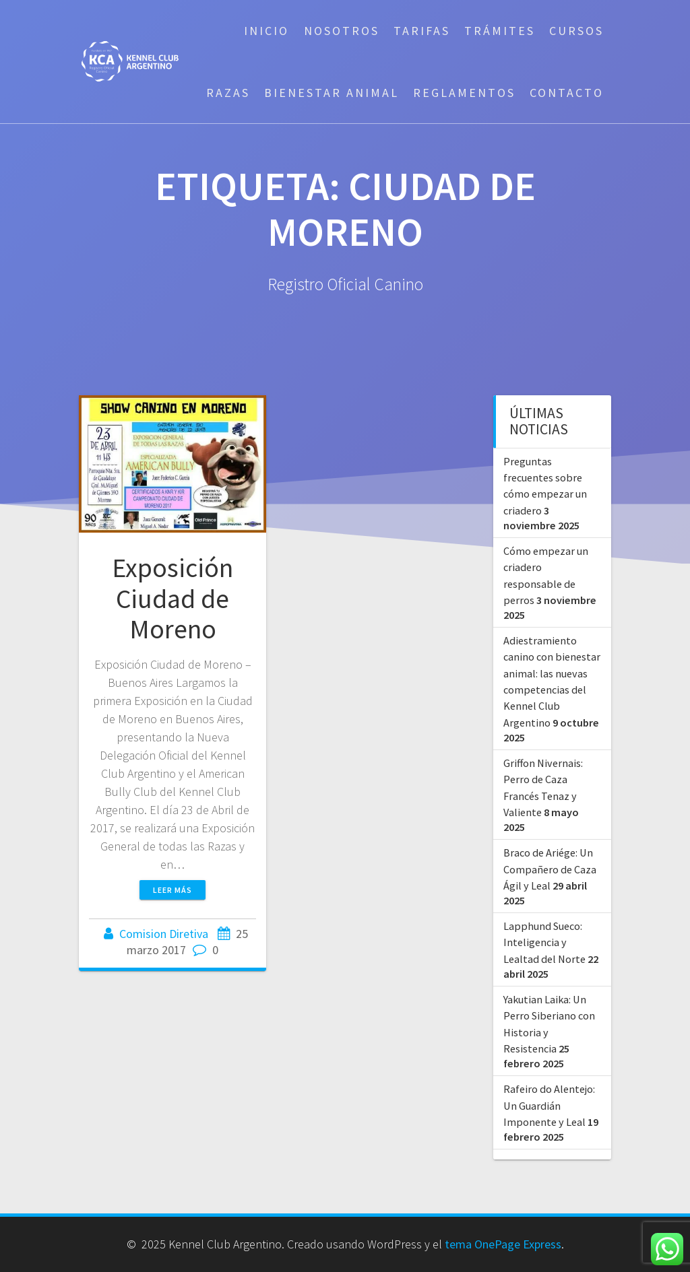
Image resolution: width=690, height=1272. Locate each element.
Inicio (266, 30)
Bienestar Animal (331, 92)
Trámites (499, 30)
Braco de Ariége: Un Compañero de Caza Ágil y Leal (549, 869)
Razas (228, 92)
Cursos (576, 30)
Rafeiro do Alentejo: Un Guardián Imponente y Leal (549, 1105)
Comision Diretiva (163, 933)
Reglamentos (464, 92)
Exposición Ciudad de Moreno (172, 598)
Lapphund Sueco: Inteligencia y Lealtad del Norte (544, 942)
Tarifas (422, 30)
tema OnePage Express (503, 1244)
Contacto (567, 92)
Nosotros (341, 30)
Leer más (172, 890)
